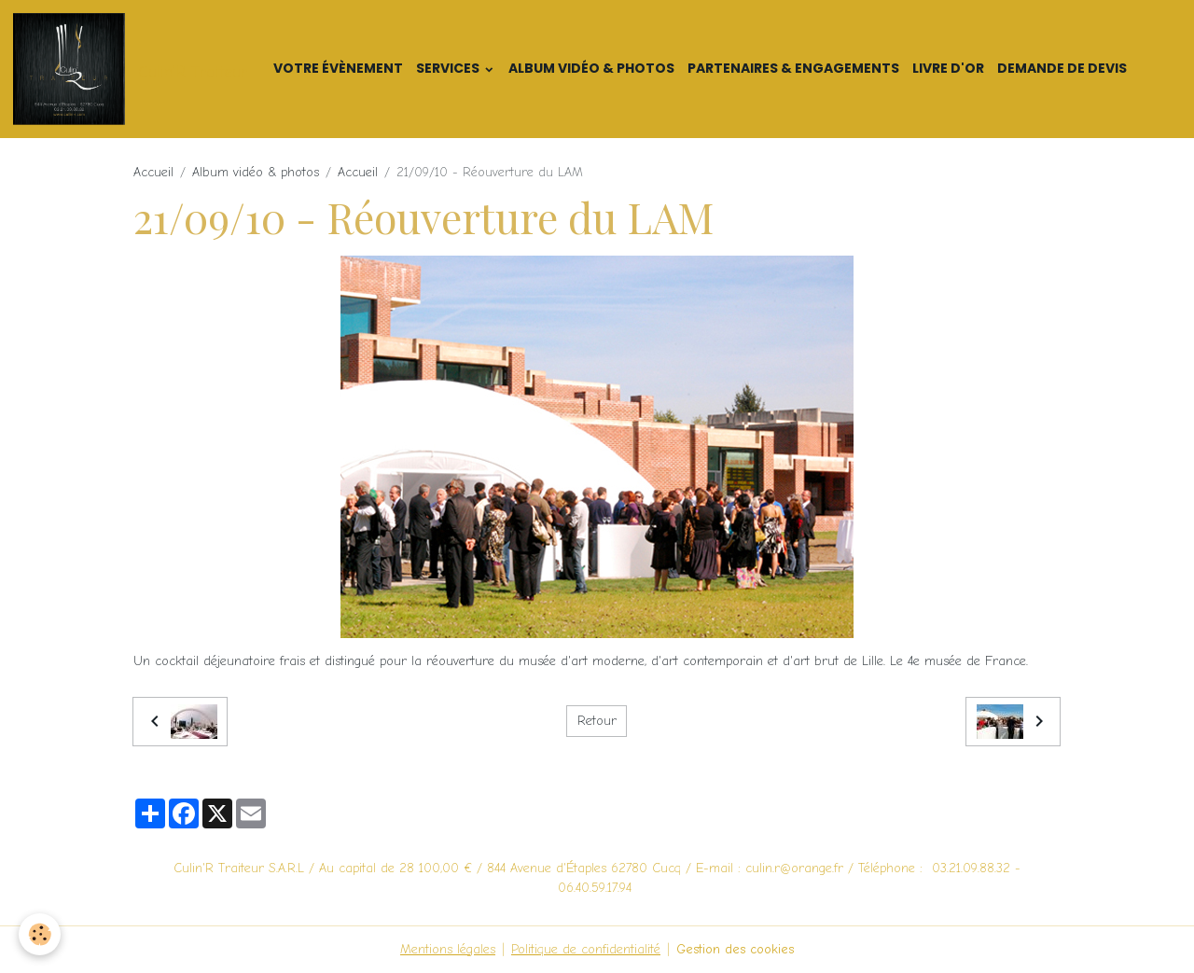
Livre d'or (948, 68)
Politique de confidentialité (585, 949)
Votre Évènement (338, 68)
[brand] (133, 69)
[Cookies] (40, 934)
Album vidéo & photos (591, 68)
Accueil (153, 172)
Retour (597, 721)
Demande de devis (1062, 68)
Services (449, 68)
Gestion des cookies (735, 949)
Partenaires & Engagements (793, 68)
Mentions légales (447, 949)
